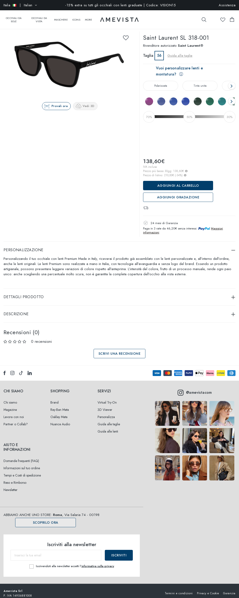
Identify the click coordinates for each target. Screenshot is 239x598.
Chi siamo (10, 397)
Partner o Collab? (16, 419)
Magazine (10, 405)
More (88, 17)
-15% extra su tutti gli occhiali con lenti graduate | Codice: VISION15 (120, 5)
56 (159, 51)
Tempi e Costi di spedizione (22, 470)
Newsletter (11, 485)
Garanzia (229, 588)
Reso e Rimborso (15, 478)
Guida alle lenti (108, 426)
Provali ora (60, 101)
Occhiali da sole (13, 17)
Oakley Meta (58, 412)
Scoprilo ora (45, 518)
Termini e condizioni (179, 588)
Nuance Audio (60, 419)
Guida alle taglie (179, 51)
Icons (76, 17)
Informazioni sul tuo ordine (22, 463)
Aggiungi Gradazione (178, 192)
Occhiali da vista (39, 17)
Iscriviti (119, 550)
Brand (54, 397)
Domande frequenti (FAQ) (21, 456)
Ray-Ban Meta (59, 405)
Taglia (148, 51)
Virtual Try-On (107, 397)
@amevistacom (195, 387)
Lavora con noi (14, 412)
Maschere (61, 17)
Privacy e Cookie (208, 588)
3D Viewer (105, 405)
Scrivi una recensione (119, 349)
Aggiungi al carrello (178, 181)
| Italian (20, 5)
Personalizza (106, 412)
